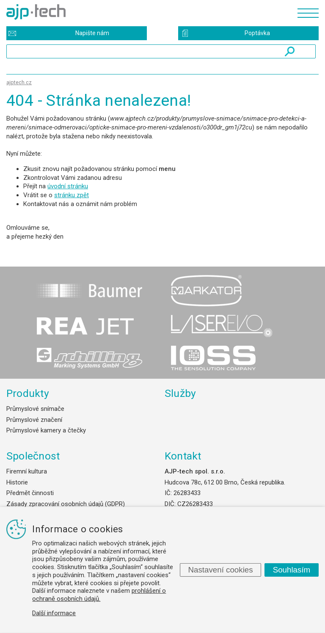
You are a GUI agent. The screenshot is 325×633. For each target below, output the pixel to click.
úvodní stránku (67, 186)
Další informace (54, 613)
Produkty (27, 393)
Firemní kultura (26, 471)
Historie (17, 482)
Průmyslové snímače (35, 409)
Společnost (33, 456)
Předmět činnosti (30, 493)
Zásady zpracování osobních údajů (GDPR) (65, 504)
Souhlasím (292, 569)
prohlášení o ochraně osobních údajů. (99, 595)
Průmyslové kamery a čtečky (46, 430)
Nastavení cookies (220, 569)
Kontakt (183, 456)
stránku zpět (71, 195)
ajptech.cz (19, 82)
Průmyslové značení (34, 420)
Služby (180, 393)
